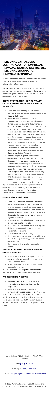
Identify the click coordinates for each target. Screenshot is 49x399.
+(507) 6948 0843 (29, 369)
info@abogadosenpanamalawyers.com (28, 374)
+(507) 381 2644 (26, 364)
